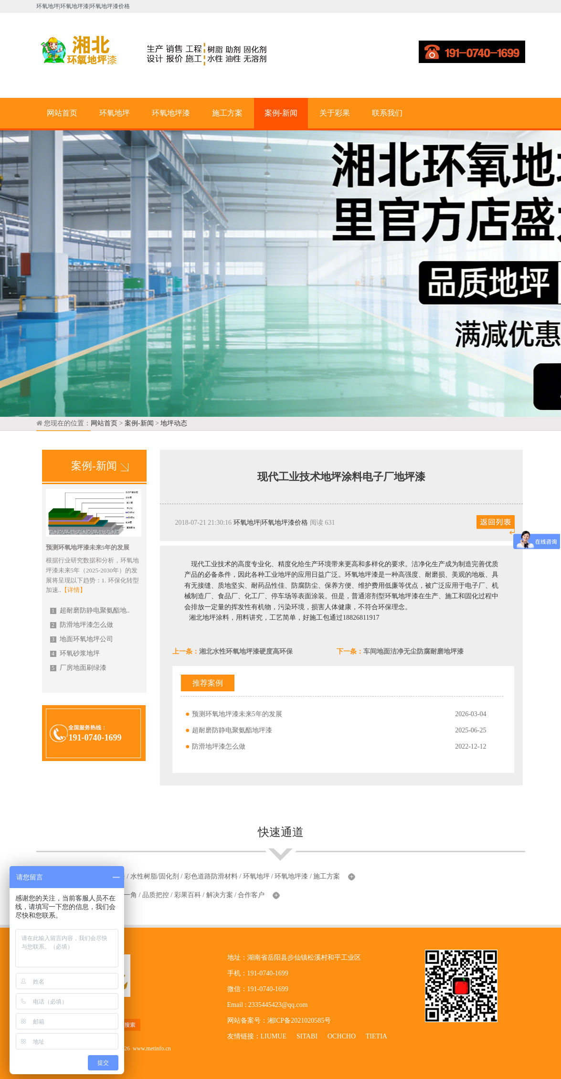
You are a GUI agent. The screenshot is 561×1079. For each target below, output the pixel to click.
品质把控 (155, 895)
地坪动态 (173, 423)
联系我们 (387, 113)
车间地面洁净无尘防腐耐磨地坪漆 (413, 651)
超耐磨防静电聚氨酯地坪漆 (232, 730)
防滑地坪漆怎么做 (81, 624)
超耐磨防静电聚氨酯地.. (90, 610)
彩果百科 (187, 895)
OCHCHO (342, 1036)
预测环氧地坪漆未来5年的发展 (237, 714)
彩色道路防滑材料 (211, 876)
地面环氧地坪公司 (81, 639)
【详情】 (73, 589)
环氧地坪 (114, 113)
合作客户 (251, 895)
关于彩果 (334, 113)
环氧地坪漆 (171, 113)
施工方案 (227, 113)
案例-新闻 (281, 113)
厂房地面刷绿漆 (78, 667)
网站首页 (62, 113)
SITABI (307, 1036)
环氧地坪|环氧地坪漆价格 (270, 522)
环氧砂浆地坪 (75, 653)
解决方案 (219, 895)
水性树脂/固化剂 (154, 876)
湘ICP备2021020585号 (299, 1020)
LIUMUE (273, 1036)
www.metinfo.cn (152, 1048)
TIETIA (376, 1036)
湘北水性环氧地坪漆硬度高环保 (246, 651)
